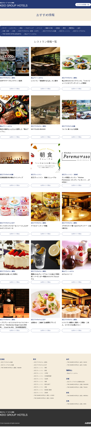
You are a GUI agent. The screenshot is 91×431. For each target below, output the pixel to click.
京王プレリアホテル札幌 (7, 369)
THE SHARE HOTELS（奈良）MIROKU (77, 400)
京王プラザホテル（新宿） (41, 366)
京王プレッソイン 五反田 (41, 383)
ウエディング (30, 28)
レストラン (13, 28)
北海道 (58, 28)
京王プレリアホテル (79, 31)
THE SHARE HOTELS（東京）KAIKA (44, 402)
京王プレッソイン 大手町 (41, 377)
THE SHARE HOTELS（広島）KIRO (76, 408)
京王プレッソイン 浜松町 (41, 397)
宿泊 (21, 28)
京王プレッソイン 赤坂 (40, 391)
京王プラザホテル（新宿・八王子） (29, 31)
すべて (4, 28)
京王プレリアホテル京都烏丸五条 (76, 386)
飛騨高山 (71, 28)
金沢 (79, 28)
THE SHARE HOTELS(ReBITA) (11, 34)
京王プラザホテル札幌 (49, 31)
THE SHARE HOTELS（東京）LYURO (44, 400)
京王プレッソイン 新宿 (40, 375)
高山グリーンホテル (30, 34)
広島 (13, 31)
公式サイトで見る (15, 89)
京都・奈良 (5, 31)
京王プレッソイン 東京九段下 (42, 388)
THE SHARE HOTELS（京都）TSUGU (77, 391)
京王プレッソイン (64, 31)
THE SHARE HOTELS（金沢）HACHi (77, 366)
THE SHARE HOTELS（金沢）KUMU (77, 369)
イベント (39, 28)
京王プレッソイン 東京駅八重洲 (42, 394)
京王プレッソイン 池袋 (40, 386)
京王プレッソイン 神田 (40, 372)
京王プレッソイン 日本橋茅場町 (42, 380)
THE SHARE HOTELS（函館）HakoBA (11, 372)
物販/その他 (49, 28)
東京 (64, 28)
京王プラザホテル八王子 (40, 369)
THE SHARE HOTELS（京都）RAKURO (77, 389)
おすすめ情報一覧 (83, 4)
